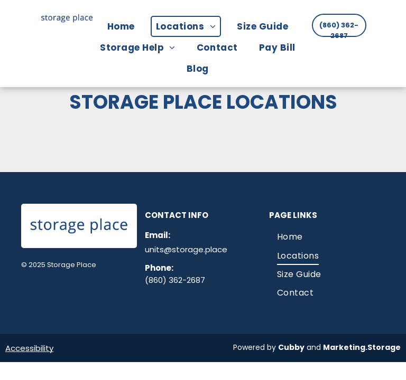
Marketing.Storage (362, 347)
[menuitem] (126, 26)
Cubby (291, 347)
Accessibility (29, 348)
